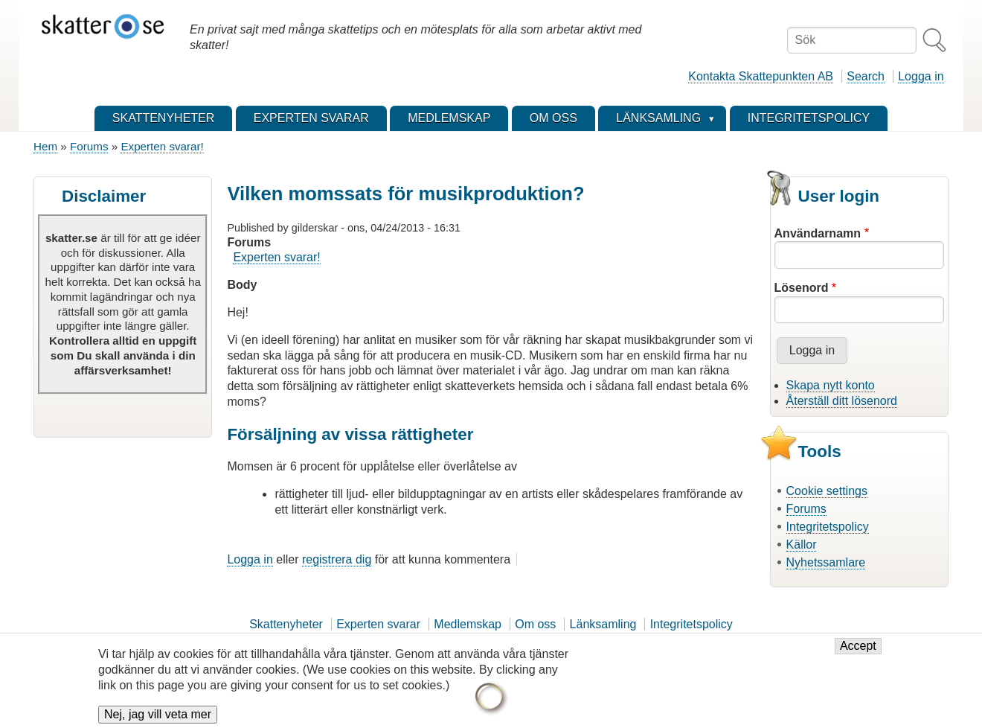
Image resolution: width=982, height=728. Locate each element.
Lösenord (801, 287)
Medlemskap (467, 624)
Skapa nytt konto (830, 385)
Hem (45, 146)
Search (866, 76)
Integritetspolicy (827, 526)
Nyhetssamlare (826, 562)
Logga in (920, 76)
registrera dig (336, 559)
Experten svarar (378, 624)
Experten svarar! (162, 146)
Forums (89, 146)
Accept (858, 652)
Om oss (535, 624)
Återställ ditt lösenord (841, 401)
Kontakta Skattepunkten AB (760, 76)
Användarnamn (817, 233)
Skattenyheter (286, 624)
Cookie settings (826, 491)
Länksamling (603, 624)
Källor (801, 544)
